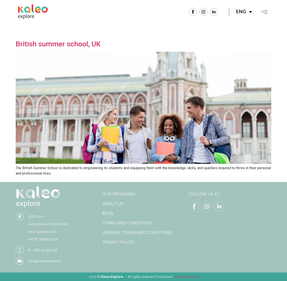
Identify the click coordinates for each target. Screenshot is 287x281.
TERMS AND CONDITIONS (127, 222)
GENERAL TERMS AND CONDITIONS (137, 232)
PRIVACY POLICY (118, 242)
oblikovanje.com (186, 277)
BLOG (107, 213)
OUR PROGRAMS (118, 194)
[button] (264, 12)
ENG (244, 11)
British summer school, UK (58, 44)
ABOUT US (112, 203)
